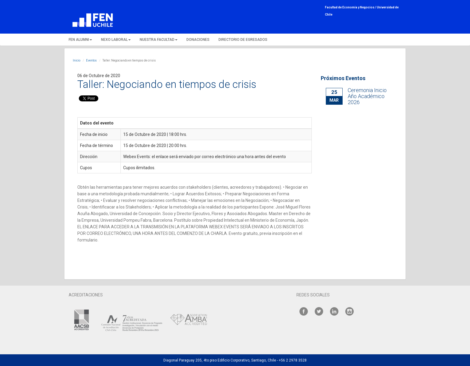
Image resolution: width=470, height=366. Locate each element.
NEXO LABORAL (116, 40)
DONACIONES (198, 40)
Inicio (76, 60)
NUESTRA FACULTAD (158, 40)
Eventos (91, 60)
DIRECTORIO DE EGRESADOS (243, 40)
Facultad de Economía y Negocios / (351, 7)
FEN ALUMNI (80, 40)
